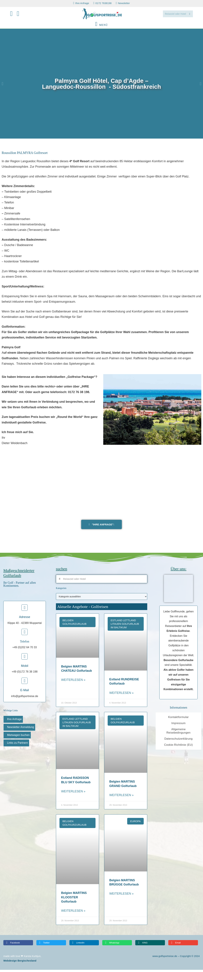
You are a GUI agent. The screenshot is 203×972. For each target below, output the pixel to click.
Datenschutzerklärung (178, 740)
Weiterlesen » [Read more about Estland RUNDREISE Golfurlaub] (121, 695)
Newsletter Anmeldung (20, 729)
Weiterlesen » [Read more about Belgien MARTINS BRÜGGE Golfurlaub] (121, 895)
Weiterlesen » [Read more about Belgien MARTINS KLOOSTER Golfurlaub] (73, 913)
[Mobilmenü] (101, 27)
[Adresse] (24, 610)
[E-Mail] (24, 683)
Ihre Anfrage (14, 721)
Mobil (24, 668)
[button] (2, 86)
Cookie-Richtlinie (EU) (178, 747)
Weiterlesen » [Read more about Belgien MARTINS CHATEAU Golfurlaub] (73, 682)
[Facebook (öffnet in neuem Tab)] (13, 14)
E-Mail (24, 692)
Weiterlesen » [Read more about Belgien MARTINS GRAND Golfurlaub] (121, 797)
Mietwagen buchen (18, 737)
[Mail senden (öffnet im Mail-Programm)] (20, 14)
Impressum (178, 725)
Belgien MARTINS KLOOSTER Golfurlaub (74, 899)
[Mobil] (24, 658)
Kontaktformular (178, 719)
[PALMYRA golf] (101, 486)
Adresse (24, 619)
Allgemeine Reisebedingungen (178, 733)
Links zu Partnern (17, 745)
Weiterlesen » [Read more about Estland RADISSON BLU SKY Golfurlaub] (73, 793)
